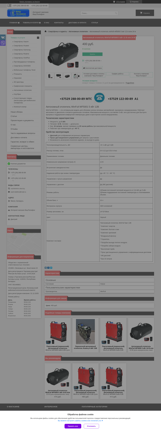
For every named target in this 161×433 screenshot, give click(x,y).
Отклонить (91, 426)
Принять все (73, 426)
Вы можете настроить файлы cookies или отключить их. (79, 421)
